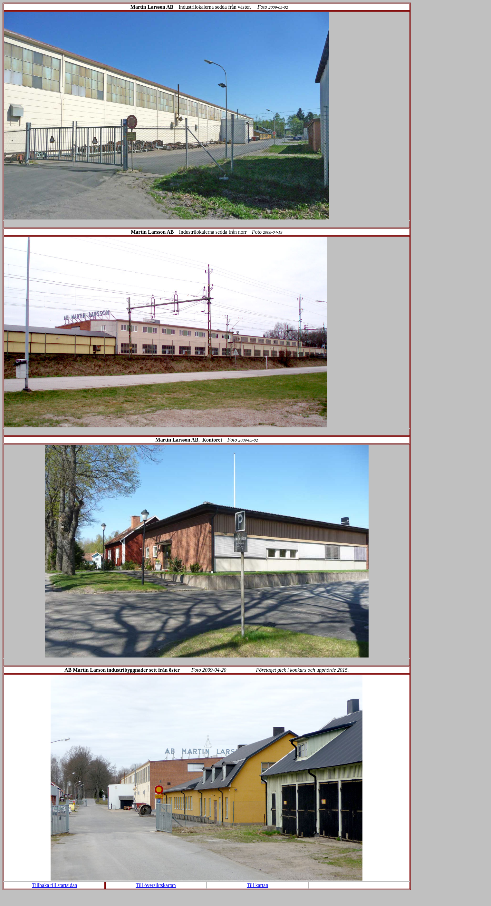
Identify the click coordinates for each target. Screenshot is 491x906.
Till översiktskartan (156, 885)
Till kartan (257, 885)
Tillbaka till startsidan (54, 885)
